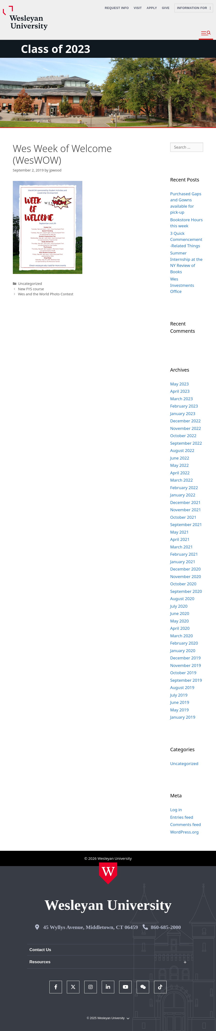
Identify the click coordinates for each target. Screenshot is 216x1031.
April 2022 (180, 473)
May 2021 (179, 532)
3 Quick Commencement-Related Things (186, 239)
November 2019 (185, 665)
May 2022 (179, 465)
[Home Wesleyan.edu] (108, 873)
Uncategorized (30, 283)
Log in (176, 809)
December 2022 (185, 421)
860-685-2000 (166, 927)
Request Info (117, 8)
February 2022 (184, 487)
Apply (152, 8)
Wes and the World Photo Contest (45, 294)
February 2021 (184, 554)
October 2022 (183, 435)
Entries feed (181, 817)
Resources (40, 962)
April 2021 (180, 539)
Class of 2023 (55, 48)
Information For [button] (193, 8)
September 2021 (186, 524)
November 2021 (185, 509)
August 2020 (182, 598)
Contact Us (40, 949)
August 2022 (182, 450)
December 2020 (185, 569)
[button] (206, 33)
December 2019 (185, 658)
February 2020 (184, 643)
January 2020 (182, 650)
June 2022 (179, 458)
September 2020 (186, 591)
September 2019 (186, 680)
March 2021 (181, 547)
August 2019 (182, 687)
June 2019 (179, 702)
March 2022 (181, 480)
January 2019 (182, 717)
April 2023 (180, 391)
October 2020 (183, 584)
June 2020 (179, 613)
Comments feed (185, 824)
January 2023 (182, 413)
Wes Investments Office (182, 285)
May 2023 (179, 384)
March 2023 (181, 398)
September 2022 (186, 443)
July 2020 (179, 606)
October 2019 (183, 672)
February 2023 (184, 406)
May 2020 (179, 621)
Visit (138, 8)
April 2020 (180, 628)
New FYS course (31, 289)
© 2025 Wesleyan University (108, 1018)
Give (166, 8)
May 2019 (179, 710)
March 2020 (181, 636)
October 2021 (183, 517)
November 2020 (185, 576)
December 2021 (185, 502)
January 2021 (182, 561)
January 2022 (182, 495)
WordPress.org (184, 832)
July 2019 (179, 695)
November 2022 (185, 428)
